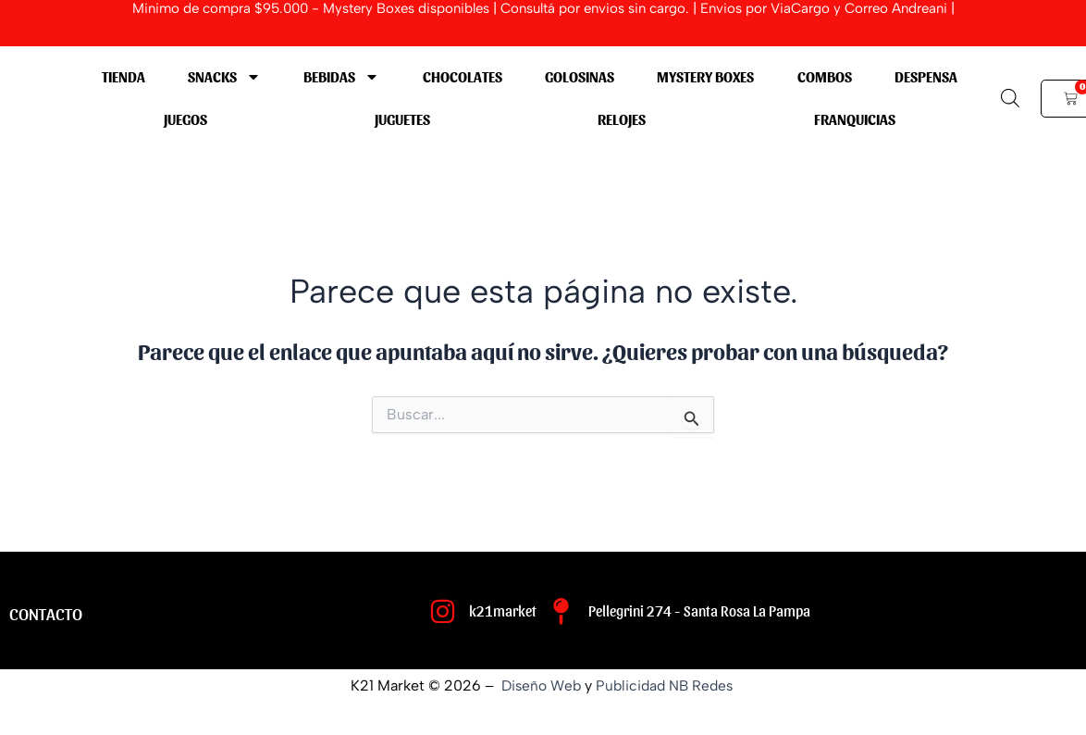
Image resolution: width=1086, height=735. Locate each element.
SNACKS (224, 76)
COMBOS (824, 76)
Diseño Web (538, 685)
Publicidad (631, 685)
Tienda (123, 76)
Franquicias (854, 119)
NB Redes (706, 685)
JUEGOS (185, 119)
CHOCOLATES (462, 76)
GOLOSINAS (579, 76)
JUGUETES (402, 119)
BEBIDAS (341, 76)
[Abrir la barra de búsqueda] (1010, 98)
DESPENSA (926, 76)
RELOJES (622, 119)
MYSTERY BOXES (705, 76)
